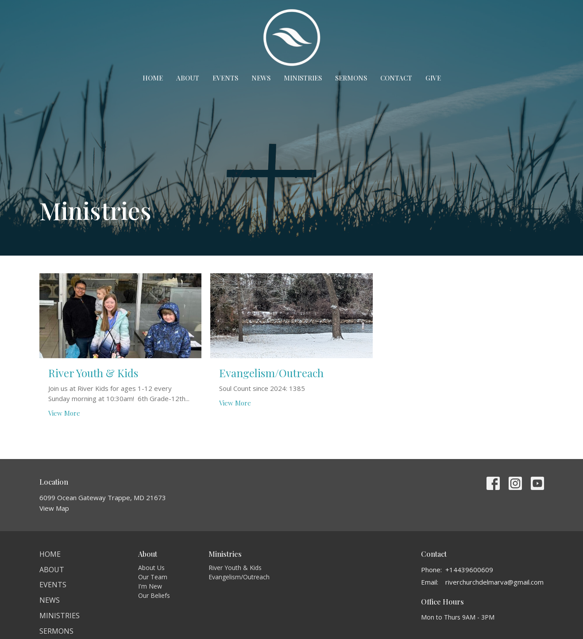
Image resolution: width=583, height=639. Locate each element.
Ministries (303, 77)
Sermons (351, 77)
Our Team (152, 577)
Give (433, 77)
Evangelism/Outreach (239, 577)
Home (153, 77)
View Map (54, 508)
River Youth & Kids (235, 567)
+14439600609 (469, 569)
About (187, 77)
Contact (396, 77)
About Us (151, 567)
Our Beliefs (154, 595)
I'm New (150, 586)
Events (225, 77)
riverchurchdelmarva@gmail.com (494, 582)
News (260, 77)
